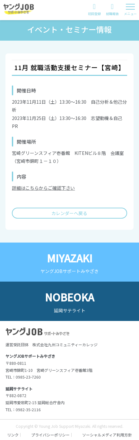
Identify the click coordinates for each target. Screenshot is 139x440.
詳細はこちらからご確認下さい (43, 188)
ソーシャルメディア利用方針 (107, 435)
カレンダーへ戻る (69, 213)
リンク (13, 435)
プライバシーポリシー (50, 435)
